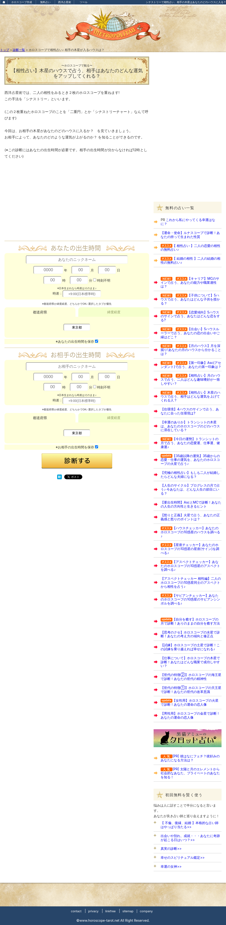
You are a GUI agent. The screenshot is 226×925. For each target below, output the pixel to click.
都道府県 (40, 312)
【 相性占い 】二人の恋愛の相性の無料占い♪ (190, 248)
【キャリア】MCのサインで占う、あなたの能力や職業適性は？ (190, 282)
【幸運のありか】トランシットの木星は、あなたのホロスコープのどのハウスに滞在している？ (190, 426)
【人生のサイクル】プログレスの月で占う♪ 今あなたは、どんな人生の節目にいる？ (190, 489)
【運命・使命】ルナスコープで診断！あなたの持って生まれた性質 (190, 235)
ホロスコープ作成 (21, 2)
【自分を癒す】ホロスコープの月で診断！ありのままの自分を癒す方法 (190, 621)
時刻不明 (103, 280)
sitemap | (129, 911)
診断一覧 (19, 50)
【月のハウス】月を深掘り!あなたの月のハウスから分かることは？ (191, 350)
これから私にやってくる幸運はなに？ (188, 222)
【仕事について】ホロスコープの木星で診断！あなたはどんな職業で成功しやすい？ (190, 662)
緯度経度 (113, 312)
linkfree (110, 911)
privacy (93, 911)
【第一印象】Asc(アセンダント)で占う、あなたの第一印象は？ (191, 365)
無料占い (45, 2)
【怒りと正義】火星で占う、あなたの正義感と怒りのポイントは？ (190, 517)
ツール (83, 2)
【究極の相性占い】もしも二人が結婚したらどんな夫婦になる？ (190, 475)
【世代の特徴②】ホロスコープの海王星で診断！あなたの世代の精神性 (191, 677)
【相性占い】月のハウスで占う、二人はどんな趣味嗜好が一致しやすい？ (190, 379)
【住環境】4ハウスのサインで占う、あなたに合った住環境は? (190, 411)
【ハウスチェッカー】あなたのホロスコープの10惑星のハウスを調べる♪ (190, 532)
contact (76, 911)
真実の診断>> (171, 848)
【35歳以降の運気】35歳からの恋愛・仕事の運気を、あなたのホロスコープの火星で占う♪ (190, 460)
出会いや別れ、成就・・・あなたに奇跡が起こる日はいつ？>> (190, 838)
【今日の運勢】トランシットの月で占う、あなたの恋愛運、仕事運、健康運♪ (190, 443)
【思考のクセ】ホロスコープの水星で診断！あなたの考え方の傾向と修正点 (190, 634)
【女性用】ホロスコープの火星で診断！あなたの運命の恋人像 (189, 702)
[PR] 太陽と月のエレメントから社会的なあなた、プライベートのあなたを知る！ (190, 773)
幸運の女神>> (171, 866)
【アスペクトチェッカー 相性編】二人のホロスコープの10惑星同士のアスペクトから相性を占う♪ (191, 582)
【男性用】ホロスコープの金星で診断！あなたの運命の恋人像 (190, 715)
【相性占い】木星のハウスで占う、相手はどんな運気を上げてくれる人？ (190, 396)
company (146, 911)
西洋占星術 (64, 2)
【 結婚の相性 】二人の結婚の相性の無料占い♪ (190, 260)
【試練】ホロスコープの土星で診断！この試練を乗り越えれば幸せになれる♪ (190, 647)
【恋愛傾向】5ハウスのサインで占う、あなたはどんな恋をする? (190, 316)
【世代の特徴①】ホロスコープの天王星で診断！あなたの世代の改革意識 (191, 690)
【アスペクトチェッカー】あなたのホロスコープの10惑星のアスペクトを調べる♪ (190, 566)
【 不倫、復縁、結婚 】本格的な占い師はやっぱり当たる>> (189, 825)
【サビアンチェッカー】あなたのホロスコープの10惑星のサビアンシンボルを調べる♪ (190, 599)
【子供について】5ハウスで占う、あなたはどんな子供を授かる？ (190, 299)
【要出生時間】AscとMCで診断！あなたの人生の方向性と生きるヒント (191, 504)
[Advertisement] (76, 202)
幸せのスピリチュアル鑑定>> (183, 857)
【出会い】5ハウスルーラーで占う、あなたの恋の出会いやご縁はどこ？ (190, 333)
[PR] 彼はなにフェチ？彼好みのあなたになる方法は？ (190, 758)
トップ (4, 50)
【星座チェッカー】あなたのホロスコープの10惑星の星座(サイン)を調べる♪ (190, 549)
